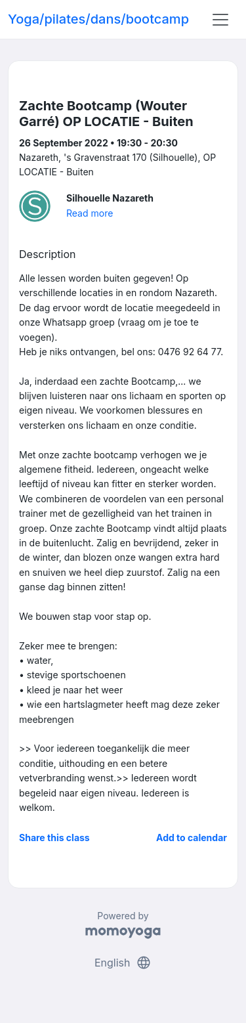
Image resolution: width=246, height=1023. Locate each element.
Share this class (54, 837)
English (123, 962)
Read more (89, 213)
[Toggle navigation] (220, 19)
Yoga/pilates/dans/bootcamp (98, 19)
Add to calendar (191, 837)
